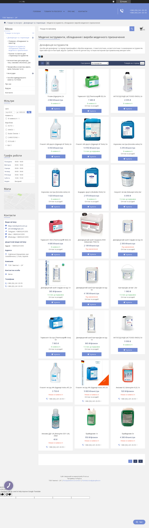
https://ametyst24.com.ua (17, 226)
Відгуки (8, 88)
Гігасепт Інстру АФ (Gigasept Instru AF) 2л (56, 388)
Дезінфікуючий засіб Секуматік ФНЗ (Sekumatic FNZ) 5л (91, 241)
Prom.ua (86, 476)
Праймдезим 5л (128, 434)
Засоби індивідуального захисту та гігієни (16, 79)
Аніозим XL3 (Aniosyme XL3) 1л (128, 388)
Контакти (82, 11)
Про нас (71, 11)
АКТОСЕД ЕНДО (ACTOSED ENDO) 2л (127, 96)
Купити (57, 108)
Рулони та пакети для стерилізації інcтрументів (18, 55)
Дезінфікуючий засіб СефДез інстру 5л (128, 240)
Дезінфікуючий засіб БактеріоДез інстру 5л (91, 289)
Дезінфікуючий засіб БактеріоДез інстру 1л (91, 339)
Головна (37, 11)
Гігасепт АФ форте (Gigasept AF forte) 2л (55, 144)
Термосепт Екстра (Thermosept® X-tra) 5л (55, 339)
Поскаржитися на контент (72, 481)
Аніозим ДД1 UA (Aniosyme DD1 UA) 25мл (56, 435)
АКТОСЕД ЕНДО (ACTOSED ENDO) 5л (127, 338)
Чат (139, 522)
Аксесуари (11, 73)
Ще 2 (9, 145)
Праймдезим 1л (92, 434)
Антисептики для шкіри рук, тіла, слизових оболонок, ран (19, 61)
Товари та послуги (53, 11)
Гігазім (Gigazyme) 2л (56, 96)
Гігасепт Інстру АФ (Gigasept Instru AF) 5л (92, 388)
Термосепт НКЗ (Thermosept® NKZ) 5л (56, 240)
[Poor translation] (8, 494)
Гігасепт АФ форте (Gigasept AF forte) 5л (91, 144)
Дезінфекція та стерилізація (34, 23)
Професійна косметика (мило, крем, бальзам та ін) (19, 68)
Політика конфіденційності (91, 481)
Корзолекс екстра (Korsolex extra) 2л (55, 192)
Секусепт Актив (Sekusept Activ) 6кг (127, 192)
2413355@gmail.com (16, 229)
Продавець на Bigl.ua (74, 478)
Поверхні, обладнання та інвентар (18, 42)
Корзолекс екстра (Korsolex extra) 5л (128, 144)
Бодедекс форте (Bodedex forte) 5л (91, 192)
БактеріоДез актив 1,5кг (127, 288)
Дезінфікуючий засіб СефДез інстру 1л (55, 288)
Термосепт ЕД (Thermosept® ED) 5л (92, 96)
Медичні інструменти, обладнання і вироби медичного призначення (18, 48)
